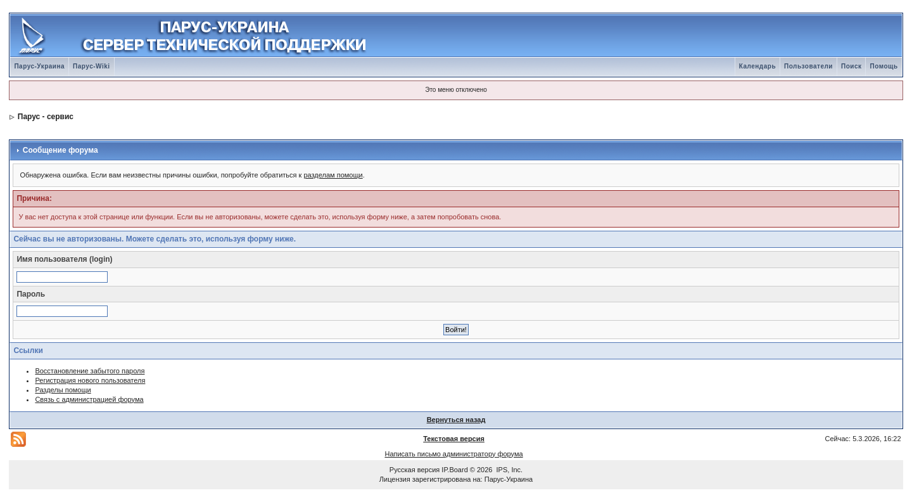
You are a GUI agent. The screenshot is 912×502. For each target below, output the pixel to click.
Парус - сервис (45, 116)
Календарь (757, 66)
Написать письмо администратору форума (453, 454)
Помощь (883, 66)
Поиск (851, 66)
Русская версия (415, 469)
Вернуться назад (456, 419)
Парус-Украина (39, 66)
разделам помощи (332, 175)
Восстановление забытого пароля (89, 371)
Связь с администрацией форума (89, 399)
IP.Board (454, 469)
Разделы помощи (63, 390)
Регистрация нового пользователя (90, 380)
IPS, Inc (509, 469)
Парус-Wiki (91, 66)
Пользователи (808, 66)
